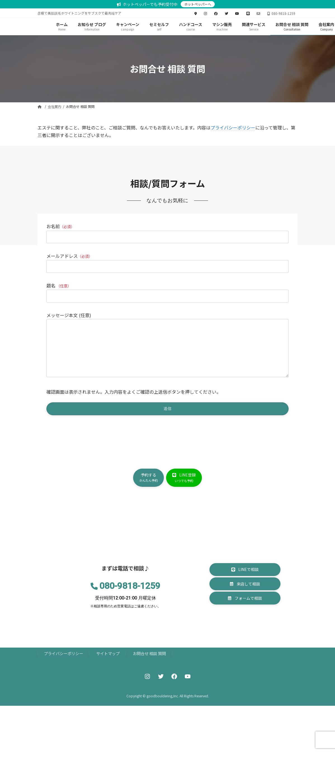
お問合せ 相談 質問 (149, 674)
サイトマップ (108, 674)
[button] (146, 491)
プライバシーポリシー (233, 127)
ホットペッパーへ (197, 4)
